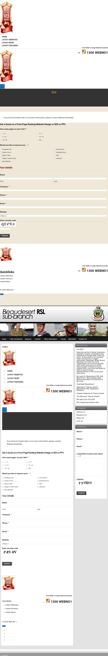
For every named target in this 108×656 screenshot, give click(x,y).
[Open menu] (2, 86)
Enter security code (8, 220)
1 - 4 (4, 133)
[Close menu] (1, 294)
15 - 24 (41, 137)
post (78, 421)
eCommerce (60, 149)
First (1, 181)
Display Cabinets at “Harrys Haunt (90, 393)
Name (2, 175)
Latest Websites (9, 40)
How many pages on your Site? (13, 129)
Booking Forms (61, 152)
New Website (6, 161)
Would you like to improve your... (14, 145)
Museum (80, 415)
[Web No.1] (6, 33)
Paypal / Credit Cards (9, 158)
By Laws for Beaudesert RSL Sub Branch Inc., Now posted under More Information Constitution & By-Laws (90, 378)
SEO (57, 155)
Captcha (80, 479)
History (79, 412)
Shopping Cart (6, 149)
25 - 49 (5, 140)
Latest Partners (10, 45)
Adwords (59, 158)
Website (3, 212)
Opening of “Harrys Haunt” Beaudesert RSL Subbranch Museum (88, 388)
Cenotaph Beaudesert (85, 384)
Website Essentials (66, 118)
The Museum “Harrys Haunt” (88, 396)
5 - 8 (40, 133)
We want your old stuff (86, 399)
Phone (3, 195)
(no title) (80, 349)
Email (3, 203)
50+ (40, 140)
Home (4, 37)
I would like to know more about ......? (90, 455)
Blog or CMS (6, 155)
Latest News (8, 43)
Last (55, 181)
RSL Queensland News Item (88, 402)
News (79, 418)
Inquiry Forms (6, 152)
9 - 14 (4, 137)
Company (5, 187)
